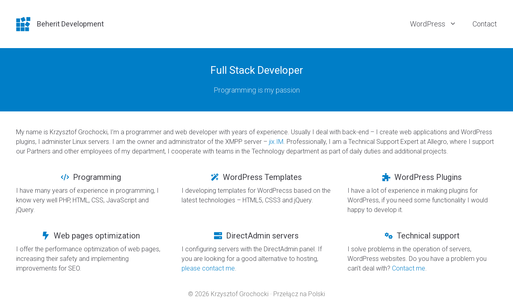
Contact (485, 24)
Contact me (408, 268)
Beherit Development (70, 24)
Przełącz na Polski (299, 294)
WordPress (437, 24)
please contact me (208, 268)
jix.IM (276, 141)
